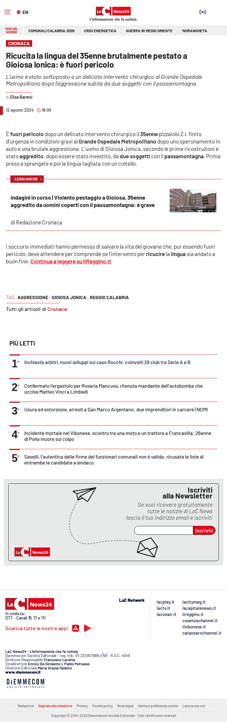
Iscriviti (204, 530)
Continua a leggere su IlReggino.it (71, 261)
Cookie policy (102, 706)
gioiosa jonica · (70, 297)
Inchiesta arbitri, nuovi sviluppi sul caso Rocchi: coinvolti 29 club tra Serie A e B (107, 362)
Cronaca (57, 309)
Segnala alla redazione (55, 706)
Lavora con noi (193, 706)
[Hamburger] (7, 12)
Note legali (125, 706)
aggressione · (33, 297)
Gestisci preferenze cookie (158, 706)
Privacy (82, 706)
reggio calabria (109, 297)
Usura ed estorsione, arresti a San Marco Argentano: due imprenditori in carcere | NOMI (116, 409)
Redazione (26, 706)
